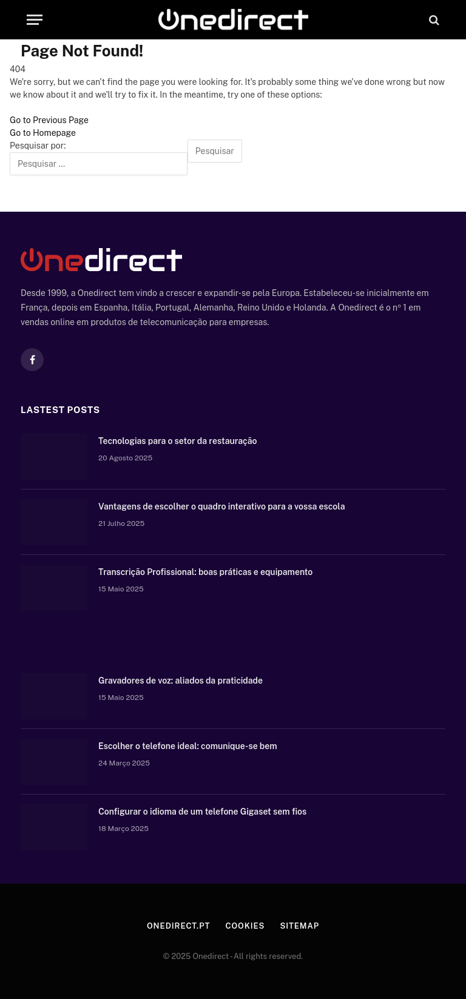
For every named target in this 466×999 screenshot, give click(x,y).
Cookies (245, 925)
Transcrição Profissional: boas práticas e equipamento (205, 572)
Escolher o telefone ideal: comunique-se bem (187, 746)
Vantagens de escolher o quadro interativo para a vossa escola (221, 506)
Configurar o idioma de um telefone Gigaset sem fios (202, 811)
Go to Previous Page (49, 120)
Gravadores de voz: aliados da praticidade (180, 680)
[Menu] (34, 19)
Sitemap (299, 925)
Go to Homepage (43, 133)
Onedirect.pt (178, 925)
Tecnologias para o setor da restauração (177, 441)
